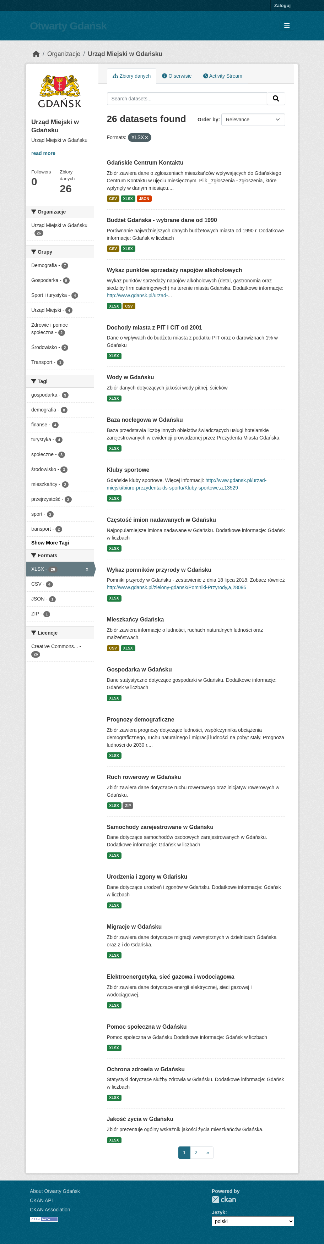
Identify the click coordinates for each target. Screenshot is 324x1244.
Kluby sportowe (128, 470)
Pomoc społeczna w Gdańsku (147, 1027)
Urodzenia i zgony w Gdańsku (147, 877)
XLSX (128, 199)
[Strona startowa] (36, 53)
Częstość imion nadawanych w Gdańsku (161, 520)
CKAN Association (50, 1209)
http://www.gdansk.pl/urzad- (137, 295)
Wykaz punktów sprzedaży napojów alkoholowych (174, 270)
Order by (208, 119)
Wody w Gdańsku (130, 377)
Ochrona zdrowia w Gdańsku (146, 1069)
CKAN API (41, 1200)
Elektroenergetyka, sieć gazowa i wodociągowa (170, 977)
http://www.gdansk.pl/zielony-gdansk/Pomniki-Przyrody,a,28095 (177, 587)
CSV (113, 199)
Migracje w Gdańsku (134, 927)
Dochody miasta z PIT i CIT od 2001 (154, 328)
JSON (144, 199)
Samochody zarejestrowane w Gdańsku (160, 827)
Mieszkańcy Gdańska (135, 620)
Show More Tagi (50, 543)
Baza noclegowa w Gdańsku (145, 420)
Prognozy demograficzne (140, 720)
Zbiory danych (132, 76)
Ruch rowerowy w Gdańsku (144, 777)
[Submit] (276, 98)
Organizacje (63, 53)
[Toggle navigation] (287, 26)
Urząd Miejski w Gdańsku (125, 53)
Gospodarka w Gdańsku (139, 670)
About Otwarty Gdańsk (55, 1191)
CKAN (224, 1199)
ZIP (128, 805)
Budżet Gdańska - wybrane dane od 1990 (162, 220)
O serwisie (176, 76)
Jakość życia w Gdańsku (140, 1119)
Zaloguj (282, 5)
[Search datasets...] (187, 98)
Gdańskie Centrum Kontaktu (145, 163)
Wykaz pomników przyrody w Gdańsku (159, 570)
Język (218, 1212)
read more (43, 153)
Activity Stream (222, 76)
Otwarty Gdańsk (68, 26)
